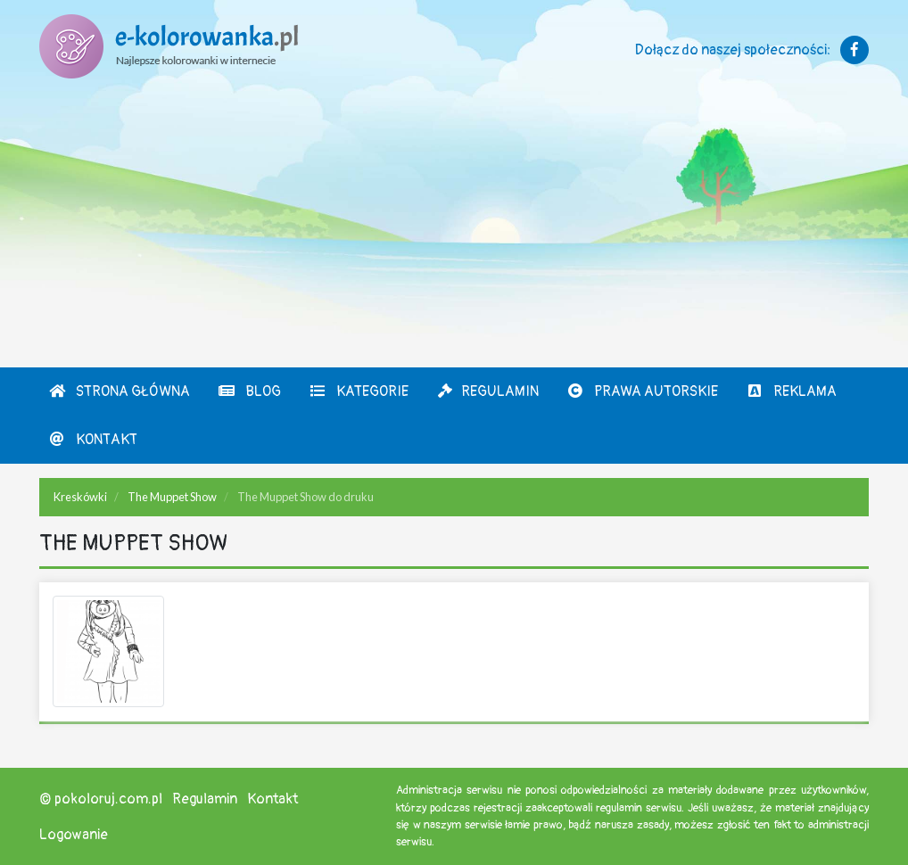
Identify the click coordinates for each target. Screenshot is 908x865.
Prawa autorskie (642, 391)
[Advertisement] (454, 233)
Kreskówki (80, 497)
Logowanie (73, 835)
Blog (249, 391)
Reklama (791, 391)
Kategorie (359, 391)
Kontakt (92, 440)
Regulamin (487, 391)
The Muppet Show (172, 497)
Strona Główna (119, 391)
